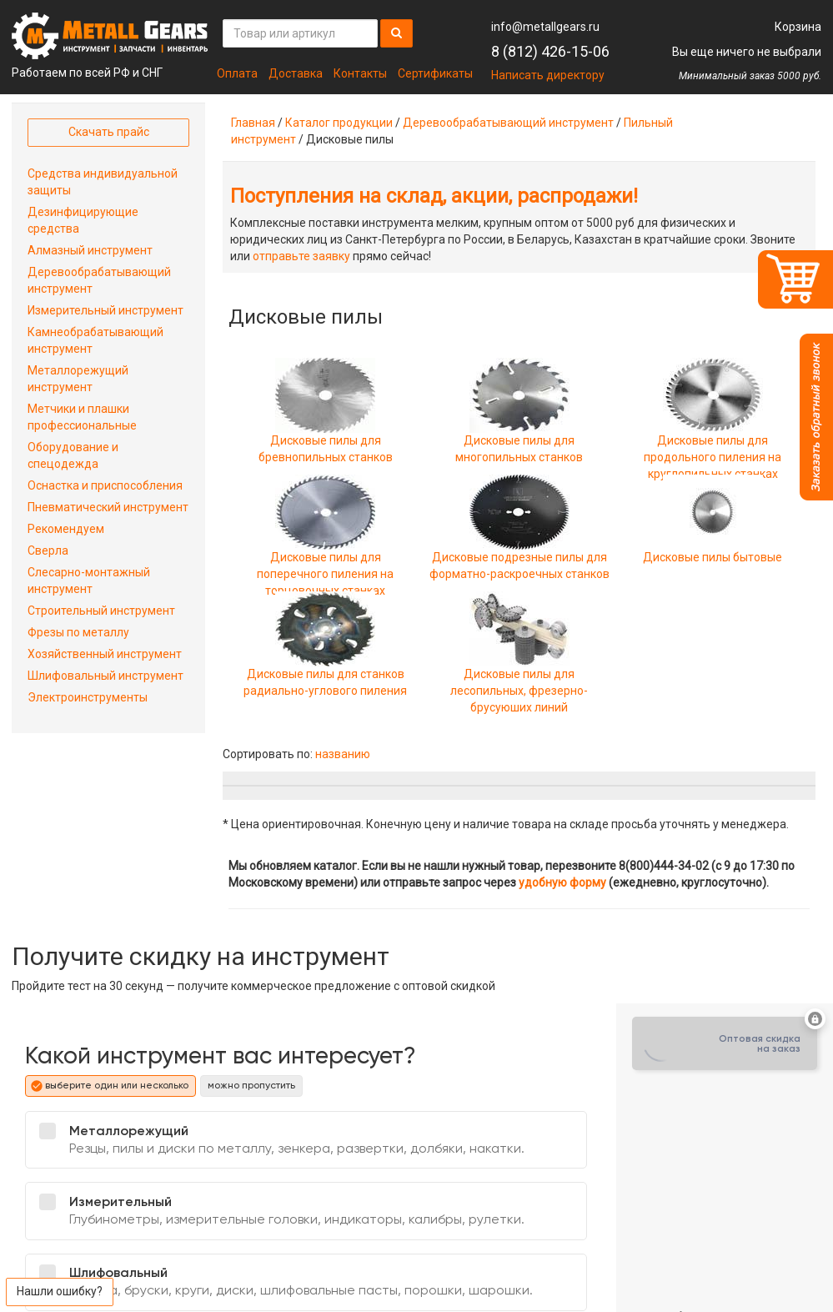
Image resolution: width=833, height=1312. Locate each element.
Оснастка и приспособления (105, 485)
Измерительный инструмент (105, 310)
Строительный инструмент (101, 610)
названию (342, 754)
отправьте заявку (301, 256)
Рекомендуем (66, 528)
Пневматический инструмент (108, 507)
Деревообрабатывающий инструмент (508, 122)
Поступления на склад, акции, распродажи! (434, 196)
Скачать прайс (108, 131)
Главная (253, 122)
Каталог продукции (339, 122)
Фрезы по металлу (78, 632)
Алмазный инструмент (90, 250)
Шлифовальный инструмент (105, 675)
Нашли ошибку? (60, 1291)
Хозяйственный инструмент (105, 654)
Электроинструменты (88, 697)
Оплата (237, 73)
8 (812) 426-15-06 (550, 51)
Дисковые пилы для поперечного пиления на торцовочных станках (325, 550)
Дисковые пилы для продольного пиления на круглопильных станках (712, 433)
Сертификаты (435, 73)
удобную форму (562, 882)
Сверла (48, 550)
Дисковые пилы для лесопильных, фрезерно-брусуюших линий (519, 667)
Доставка (295, 73)
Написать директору (548, 75)
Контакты (360, 73)
